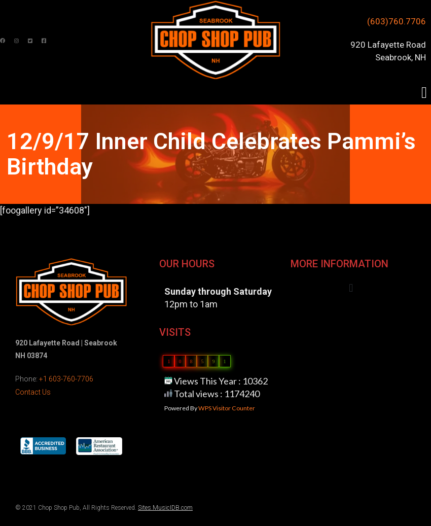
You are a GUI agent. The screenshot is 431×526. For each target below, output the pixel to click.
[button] (424, 92)
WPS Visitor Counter (226, 408)
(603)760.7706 (396, 21)
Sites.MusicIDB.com (165, 507)
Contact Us (33, 392)
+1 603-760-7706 (66, 379)
